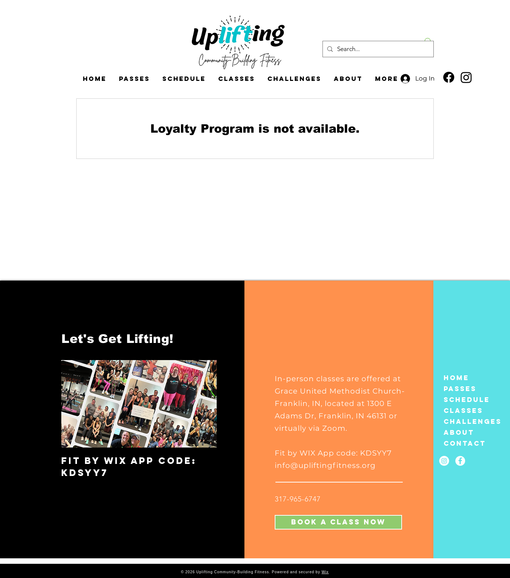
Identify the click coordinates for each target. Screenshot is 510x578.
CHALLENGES (463, 421)
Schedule (463, 399)
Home (456, 378)
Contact (463, 443)
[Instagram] (466, 77)
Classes (463, 410)
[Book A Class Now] (338, 522)
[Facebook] (448, 77)
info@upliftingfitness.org (325, 465)
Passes (460, 388)
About (459, 432)
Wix (325, 572)
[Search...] (377, 49)
